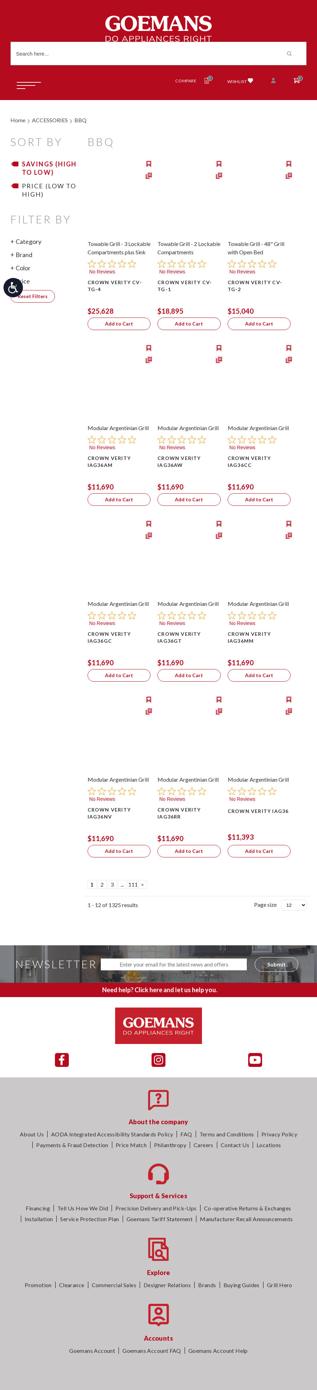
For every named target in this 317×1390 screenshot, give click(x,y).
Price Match (131, 1145)
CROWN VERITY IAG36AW (179, 461)
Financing (38, 1208)
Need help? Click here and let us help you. (159, 990)
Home (17, 120)
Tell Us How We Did (82, 1208)
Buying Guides (241, 1285)
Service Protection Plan (89, 1219)
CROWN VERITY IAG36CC (249, 461)
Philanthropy (170, 1145)
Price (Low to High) (49, 190)
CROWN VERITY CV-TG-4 (115, 285)
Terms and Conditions (227, 1134)
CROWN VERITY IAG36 (258, 811)
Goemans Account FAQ (151, 1350)
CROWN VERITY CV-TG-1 (184, 285)
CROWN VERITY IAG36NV (109, 813)
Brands (207, 1285)
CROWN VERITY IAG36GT (179, 637)
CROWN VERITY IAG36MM (249, 637)
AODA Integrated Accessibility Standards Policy (112, 1134)
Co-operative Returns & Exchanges (247, 1208)
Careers (203, 1145)
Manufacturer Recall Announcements (246, 1219)
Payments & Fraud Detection (72, 1145)
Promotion (38, 1285)
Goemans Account (92, 1350)
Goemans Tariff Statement (160, 1219)
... (122, 884)
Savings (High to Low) (49, 168)
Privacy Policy (279, 1134)
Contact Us (235, 1145)
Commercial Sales (114, 1285)
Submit (276, 964)
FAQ (186, 1134)
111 (132, 884)
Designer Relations (167, 1285)
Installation (39, 1219)
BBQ (80, 120)
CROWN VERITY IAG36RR (179, 813)
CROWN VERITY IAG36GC (109, 637)
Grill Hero (279, 1285)
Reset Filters (33, 296)
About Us (32, 1134)
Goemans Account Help (218, 1350)
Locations (269, 1145)
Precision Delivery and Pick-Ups (155, 1208)
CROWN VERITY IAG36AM (109, 461)
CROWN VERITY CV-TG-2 (255, 285)
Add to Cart (119, 324)
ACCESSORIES (50, 120)
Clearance (71, 1285)
